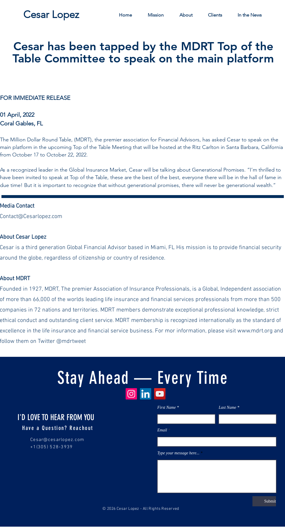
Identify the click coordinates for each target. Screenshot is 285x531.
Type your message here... (178, 453)
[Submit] (264, 501)
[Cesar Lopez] (51, 14)
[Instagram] (131, 393)
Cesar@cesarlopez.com (57, 440)
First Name (166, 408)
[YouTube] (159, 393)
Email (162, 430)
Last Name (227, 408)
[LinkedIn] (145, 393)
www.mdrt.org (254, 330)
